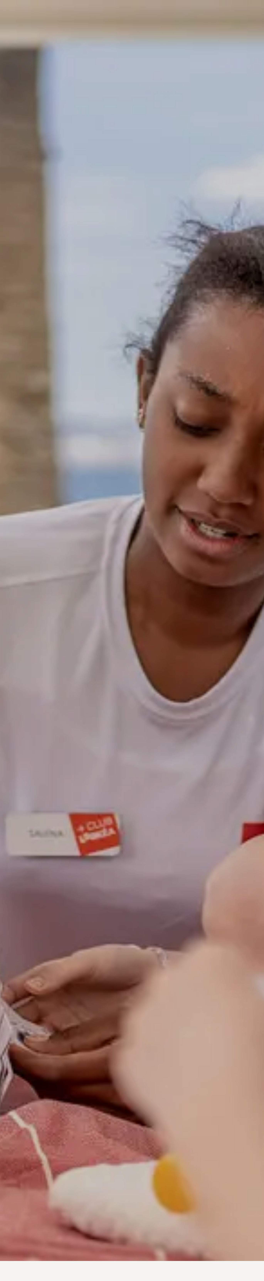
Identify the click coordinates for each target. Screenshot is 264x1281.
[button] (5, 1257)
